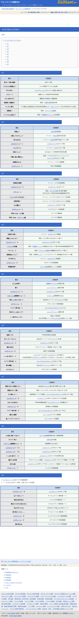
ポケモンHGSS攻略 (7, 594)
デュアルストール (53, 402)
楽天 (49, 609)
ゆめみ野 (54, 131)
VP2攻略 (10, 599)
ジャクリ (43, 90)
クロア (37, 90)
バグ (6, 587)
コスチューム (15, 166)
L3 (8, 49)
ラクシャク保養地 (50, 110)
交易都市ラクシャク (48, 115)
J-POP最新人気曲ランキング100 (63, 609)
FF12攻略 (59, 601)
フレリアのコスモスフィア (53, 308)
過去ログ (67, 12)
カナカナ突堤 (54, 191)
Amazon (44, 609)
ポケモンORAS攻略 (33, 594)
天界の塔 (39, 365)
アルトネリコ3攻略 (33, 596)
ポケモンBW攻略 (20, 594)
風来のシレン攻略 (68, 601)
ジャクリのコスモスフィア (54, 394)
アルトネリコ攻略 (7, 596)
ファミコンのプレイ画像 (33, 609)
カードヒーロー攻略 (53, 606)
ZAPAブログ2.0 (66, 606)
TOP (3, 34)
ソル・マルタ (47, 414)
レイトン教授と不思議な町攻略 (59, 604)
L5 (8, 54)
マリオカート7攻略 (33, 604)
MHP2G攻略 (44, 604)
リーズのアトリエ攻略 (64, 596)
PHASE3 (8, 575)
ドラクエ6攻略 (18, 601)
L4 (8, 51)
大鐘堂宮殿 (47, 102)
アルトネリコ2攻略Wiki (10, 2)
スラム (46, 386)
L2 (8, 46)
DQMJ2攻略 (49, 599)
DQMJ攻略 (40, 599)
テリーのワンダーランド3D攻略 (64, 599)
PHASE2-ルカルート (11, 572)
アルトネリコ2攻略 (20, 596)
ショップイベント (52, 287)
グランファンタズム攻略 (48, 596)
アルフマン (46, 365)
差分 (62, 12)
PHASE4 (8, 577)
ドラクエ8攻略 (39, 601)
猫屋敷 (35, 246)
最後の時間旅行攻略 (10, 606)
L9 (8, 64)
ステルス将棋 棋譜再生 (17, 609)
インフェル (56, 318)
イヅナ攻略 (31, 606)
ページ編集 (50, 12)
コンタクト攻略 (41, 606)
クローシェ (53, 106)
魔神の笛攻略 (22, 606)
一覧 (28, 12)
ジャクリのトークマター (10, 29)
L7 (8, 59)
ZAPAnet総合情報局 (7, 9)
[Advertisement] (39, 19)
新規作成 (57, 12)
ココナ (15, 148)
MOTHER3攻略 (6, 604)
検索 (38, 12)
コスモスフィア (16, 144)
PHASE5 (8, 580)
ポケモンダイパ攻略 (47, 594)
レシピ (40, 254)
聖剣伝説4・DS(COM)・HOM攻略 (25, 599)
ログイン (75, 12)
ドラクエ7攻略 (29, 601)
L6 (8, 56)
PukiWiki (12, 613)
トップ (24, 12)
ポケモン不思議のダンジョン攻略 (64, 594)
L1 (8, 44)
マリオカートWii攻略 (18, 604)
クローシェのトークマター (13, 582)
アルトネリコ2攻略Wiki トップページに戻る (17, 561)
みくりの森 (43, 267)
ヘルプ (42, 12)
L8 (8, 61)
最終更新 (33, 12)
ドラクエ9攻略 (49, 601)
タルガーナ (51, 234)
